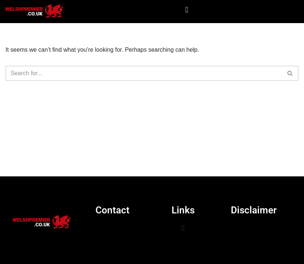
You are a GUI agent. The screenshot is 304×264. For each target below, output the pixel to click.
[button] (186, 10)
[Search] (143, 73)
